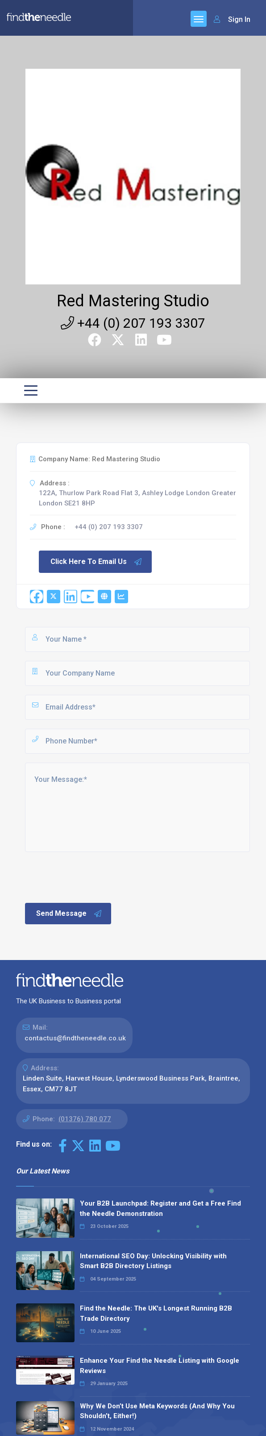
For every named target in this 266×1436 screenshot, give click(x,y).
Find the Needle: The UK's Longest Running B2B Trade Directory (156, 1313)
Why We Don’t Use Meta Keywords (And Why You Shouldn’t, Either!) (157, 1411)
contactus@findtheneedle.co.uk (75, 1038)
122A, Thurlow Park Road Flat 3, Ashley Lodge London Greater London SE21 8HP (137, 498)
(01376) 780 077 (84, 1119)
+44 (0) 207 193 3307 (133, 323)
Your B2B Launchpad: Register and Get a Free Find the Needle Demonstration (160, 1208)
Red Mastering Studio (133, 301)
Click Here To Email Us (96, 561)
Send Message (69, 913)
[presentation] (91, 876)
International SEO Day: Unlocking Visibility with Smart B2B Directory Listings (153, 1261)
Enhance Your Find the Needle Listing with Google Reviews (159, 1366)
